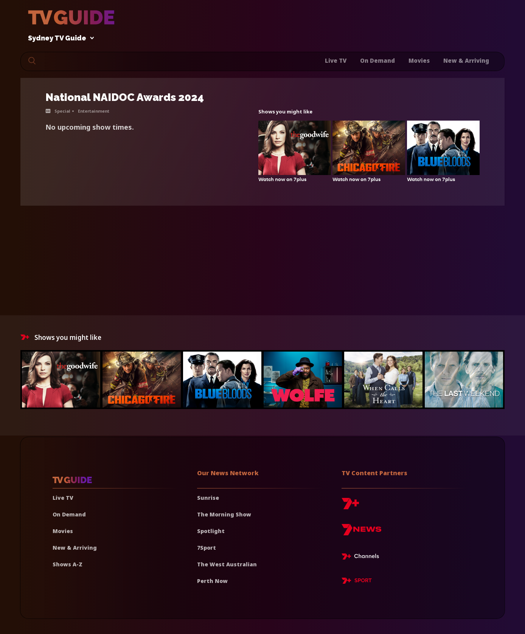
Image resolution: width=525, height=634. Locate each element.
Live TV (335, 60)
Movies (419, 60)
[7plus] (350, 506)
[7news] (361, 532)
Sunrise (208, 497)
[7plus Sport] (357, 581)
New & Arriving (466, 60)
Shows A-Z (67, 564)
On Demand (377, 60)
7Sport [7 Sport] (206, 547)
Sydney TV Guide (59, 38)
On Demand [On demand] (69, 514)
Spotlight (211, 531)
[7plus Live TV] (362, 557)
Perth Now (212, 580)
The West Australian (227, 564)
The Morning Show (224, 514)
